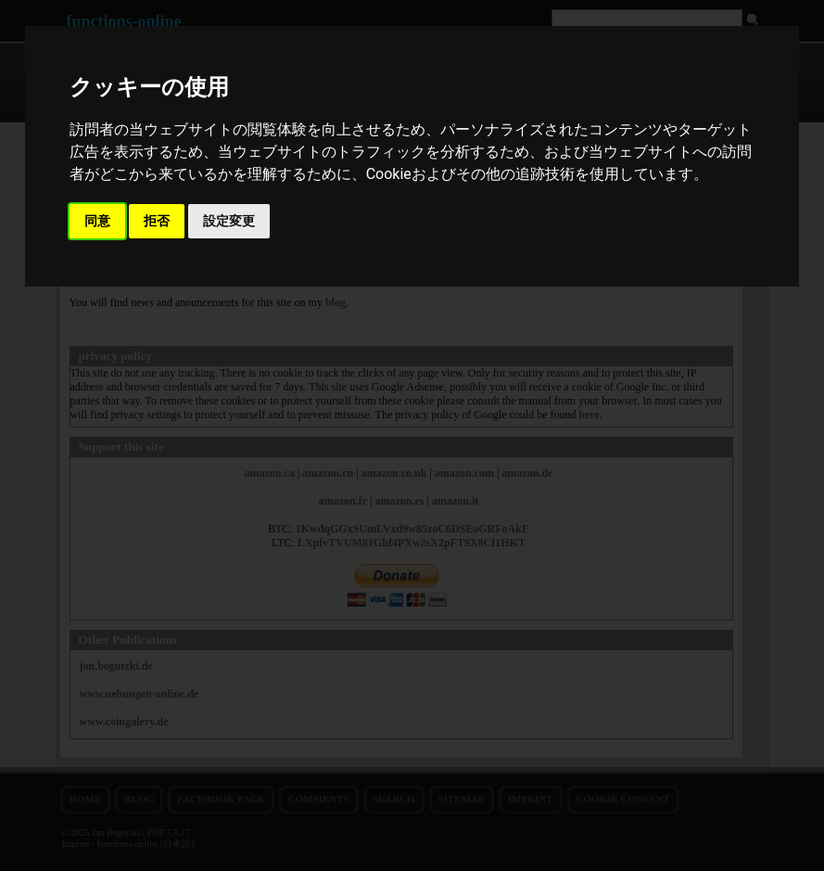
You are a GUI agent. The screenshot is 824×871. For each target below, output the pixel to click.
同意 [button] (97, 220)
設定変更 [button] (229, 220)
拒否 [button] (157, 220)
